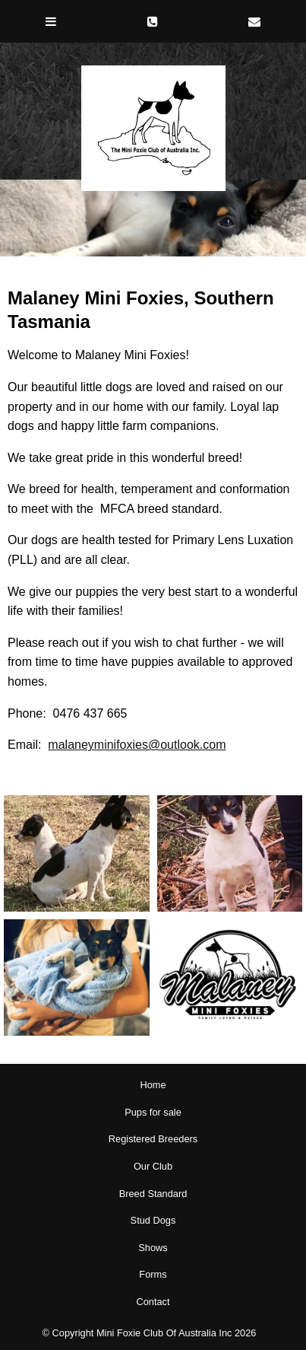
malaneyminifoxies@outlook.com (137, 744)
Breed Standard (153, 1193)
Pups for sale (153, 1112)
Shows (152, 1247)
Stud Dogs (153, 1220)
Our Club (153, 1166)
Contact (152, 1301)
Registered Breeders (153, 1139)
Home (153, 1085)
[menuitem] (153, 1085)
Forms (152, 1274)
